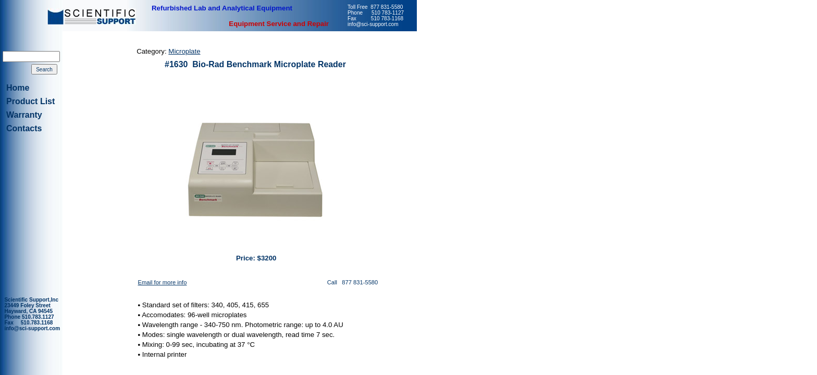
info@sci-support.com (32, 328)
